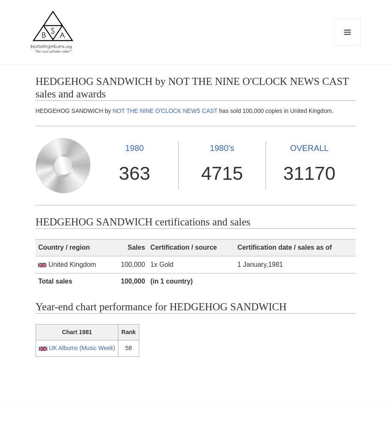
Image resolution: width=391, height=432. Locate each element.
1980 (134, 148)
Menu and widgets (348, 45)
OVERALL (309, 148)
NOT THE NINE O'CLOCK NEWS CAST (164, 110)
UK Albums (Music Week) (82, 348)
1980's (222, 148)
